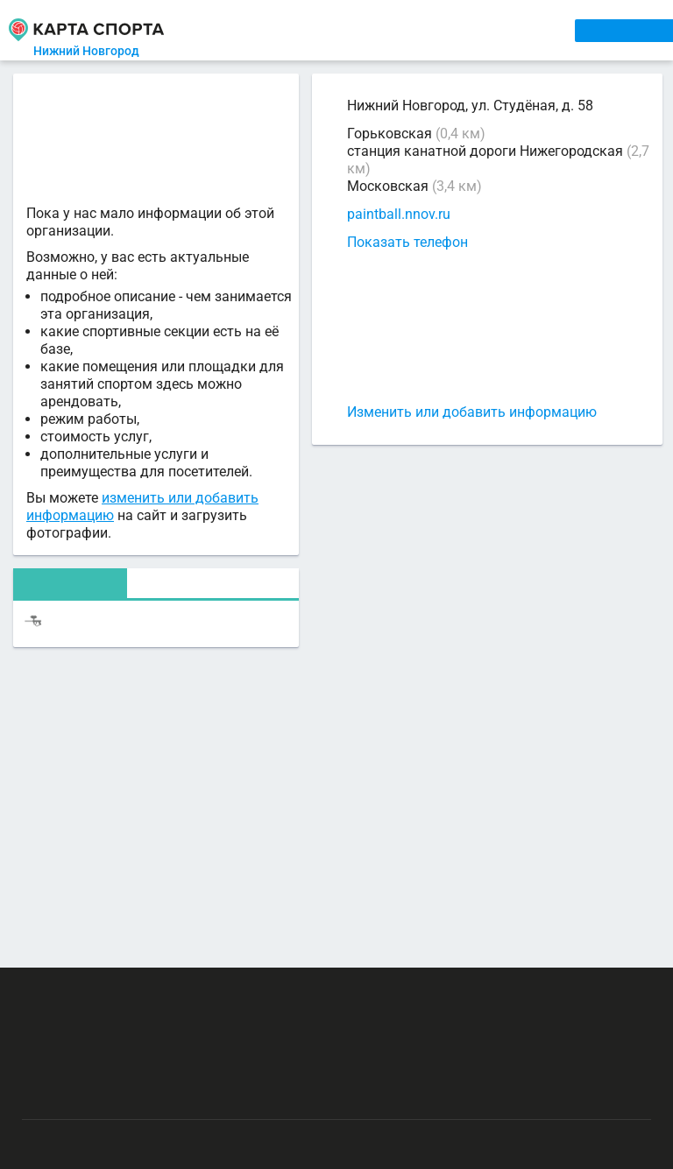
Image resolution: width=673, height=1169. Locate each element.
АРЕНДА (344, 30)
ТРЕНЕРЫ (412, 30)
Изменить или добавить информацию (472, 412)
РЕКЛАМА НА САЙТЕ (110, 991)
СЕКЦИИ (281, 30)
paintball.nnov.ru (398, 214)
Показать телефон (407, 242)
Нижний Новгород (92, 51)
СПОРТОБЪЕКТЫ (510, 30)
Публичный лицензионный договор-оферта (146, 1094)
